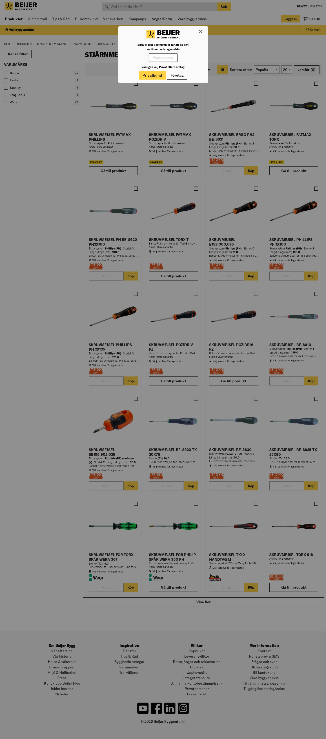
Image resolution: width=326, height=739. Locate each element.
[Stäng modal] (200, 32)
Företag (177, 75)
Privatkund (152, 75)
